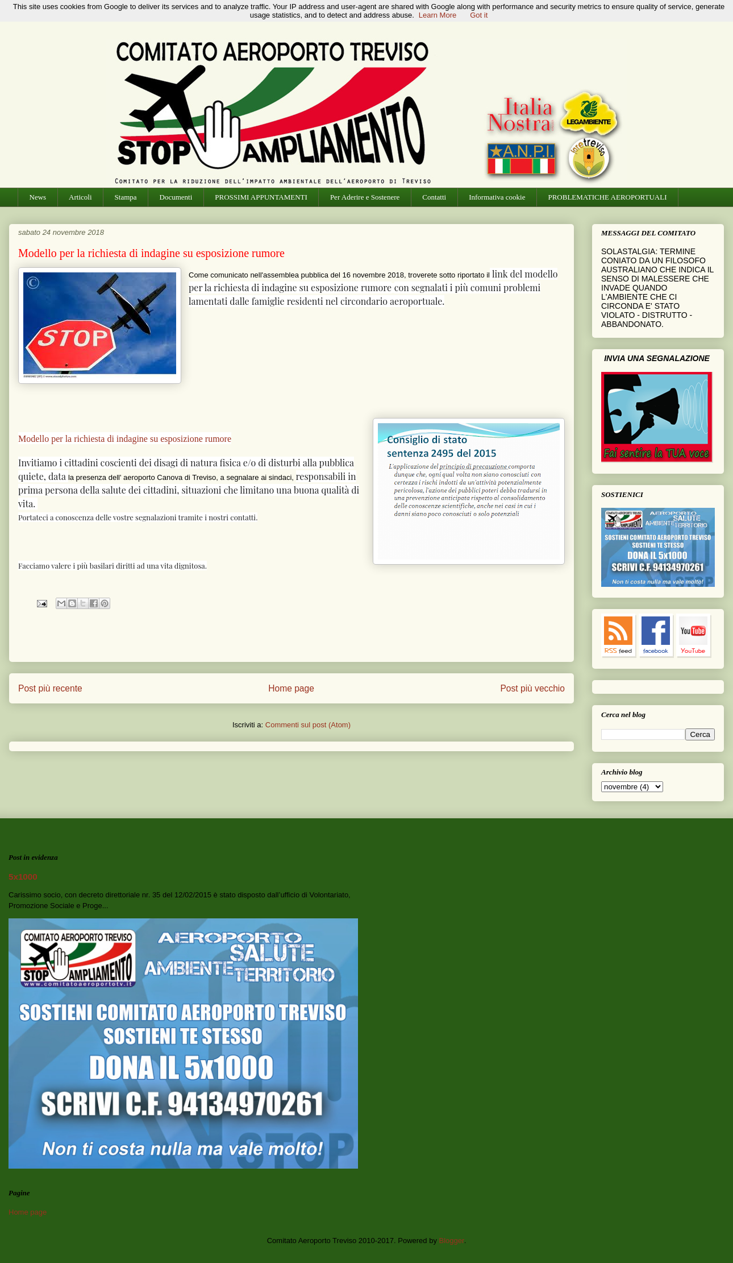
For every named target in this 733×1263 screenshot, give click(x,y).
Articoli (80, 197)
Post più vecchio (532, 688)
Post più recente (50, 688)
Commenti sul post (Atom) (308, 724)
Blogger (451, 1240)
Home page (291, 688)
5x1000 (23, 876)
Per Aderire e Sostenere (364, 197)
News (38, 197)
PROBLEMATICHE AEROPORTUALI (607, 197)
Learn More (437, 15)
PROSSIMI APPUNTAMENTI (261, 197)
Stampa (126, 197)
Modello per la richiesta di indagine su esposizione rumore (124, 439)
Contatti (434, 197)
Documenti (176, 197)
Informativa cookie (497, 197)
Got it (479, 15)
